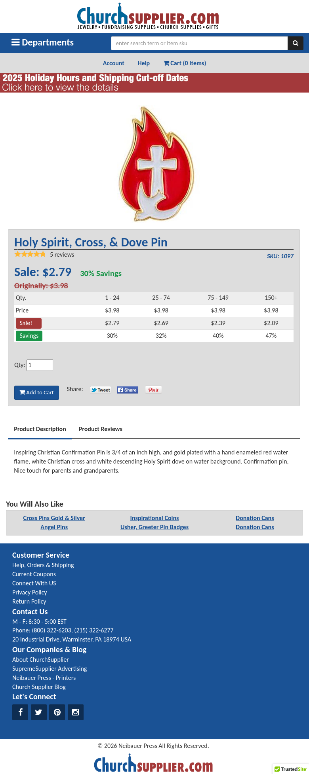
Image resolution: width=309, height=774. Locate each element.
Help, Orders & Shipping (43, 565)
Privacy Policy (29, 592)
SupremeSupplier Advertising (49, 668)
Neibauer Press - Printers (44, 677)
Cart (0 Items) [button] (184, 63)
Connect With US (34, 583)
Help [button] (143, 63)
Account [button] (113, 63)
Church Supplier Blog (39, 687)
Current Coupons (34, 574)
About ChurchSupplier (40, 659)
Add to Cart (36, 392)
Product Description (40, 429)
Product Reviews (100, 429)
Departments (42, 42)
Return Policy (29, 601)
